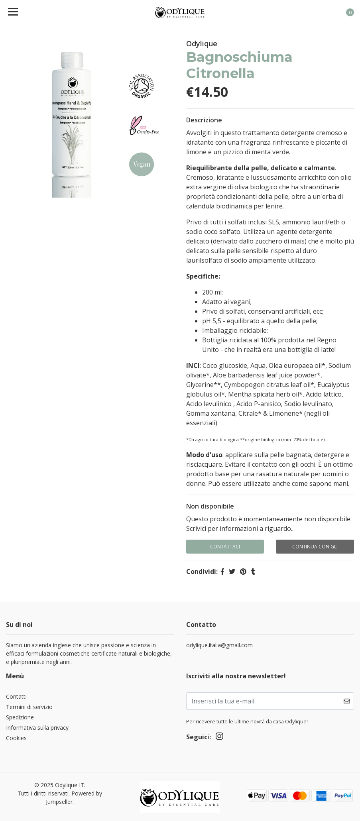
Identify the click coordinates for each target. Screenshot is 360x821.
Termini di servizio (29, 707)
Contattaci (225, 546)
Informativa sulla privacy (37, 727)
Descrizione (204, 120)
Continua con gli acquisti (315, 548)
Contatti (16, 696)
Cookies (16, 738)
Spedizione (20, 717)
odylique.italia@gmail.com (219, 645)
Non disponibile (210, 506)
